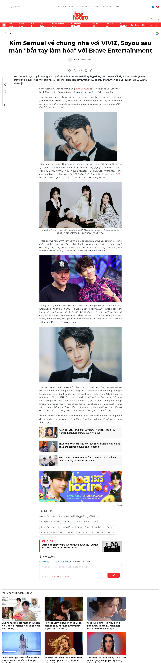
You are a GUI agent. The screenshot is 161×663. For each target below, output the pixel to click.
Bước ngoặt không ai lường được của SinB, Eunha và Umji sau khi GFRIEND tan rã (70, 546)
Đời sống (11, 25)
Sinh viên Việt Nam (110, 7)
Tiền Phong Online (64, 7)
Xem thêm (157, 25)
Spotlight (135, 25)
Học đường (43, 25)
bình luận (91, 70)
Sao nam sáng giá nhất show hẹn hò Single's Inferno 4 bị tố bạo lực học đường (21, 626)
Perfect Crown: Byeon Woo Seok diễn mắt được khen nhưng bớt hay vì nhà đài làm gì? (63, 626)
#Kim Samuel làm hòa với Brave (95, 527)
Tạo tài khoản (62, 561)
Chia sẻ (5, 84)
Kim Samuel (83, 89)
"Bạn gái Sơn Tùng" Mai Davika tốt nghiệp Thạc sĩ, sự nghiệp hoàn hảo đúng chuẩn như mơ (87, 431)
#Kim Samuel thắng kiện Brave (57, 527)
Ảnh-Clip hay (109, 25)
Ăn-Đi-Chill (96, 25)
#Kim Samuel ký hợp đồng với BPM (78, 516)
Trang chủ (4, 25)
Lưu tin (5, 91)
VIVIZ (117, 174)
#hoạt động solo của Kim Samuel (96, 532)
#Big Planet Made (50, 521)
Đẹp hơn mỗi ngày (58, 25)
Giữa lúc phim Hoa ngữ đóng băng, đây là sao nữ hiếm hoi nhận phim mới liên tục (103, 626)
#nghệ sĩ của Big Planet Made (80, 521)
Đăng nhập (44, 561)
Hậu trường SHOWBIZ (76, 25)
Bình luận (5, 98)
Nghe (5, 77)
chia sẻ (69, 70)
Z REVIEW (123, 25)
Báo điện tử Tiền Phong (80, 16)
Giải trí (32, 25)
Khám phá (22, 25)
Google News (157, 33)
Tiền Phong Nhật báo (87, 7)
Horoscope (147, 25)
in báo (86, 70)
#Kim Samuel (47, 516)
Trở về (5, 105)
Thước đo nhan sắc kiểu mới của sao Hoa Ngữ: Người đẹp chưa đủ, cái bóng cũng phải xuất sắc (89, 445)
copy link (80, 70)
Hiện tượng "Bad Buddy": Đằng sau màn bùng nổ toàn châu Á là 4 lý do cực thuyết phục (88, 459)
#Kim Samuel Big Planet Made (57, 532)
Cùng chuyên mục (17, 593)
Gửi (113, 575)
